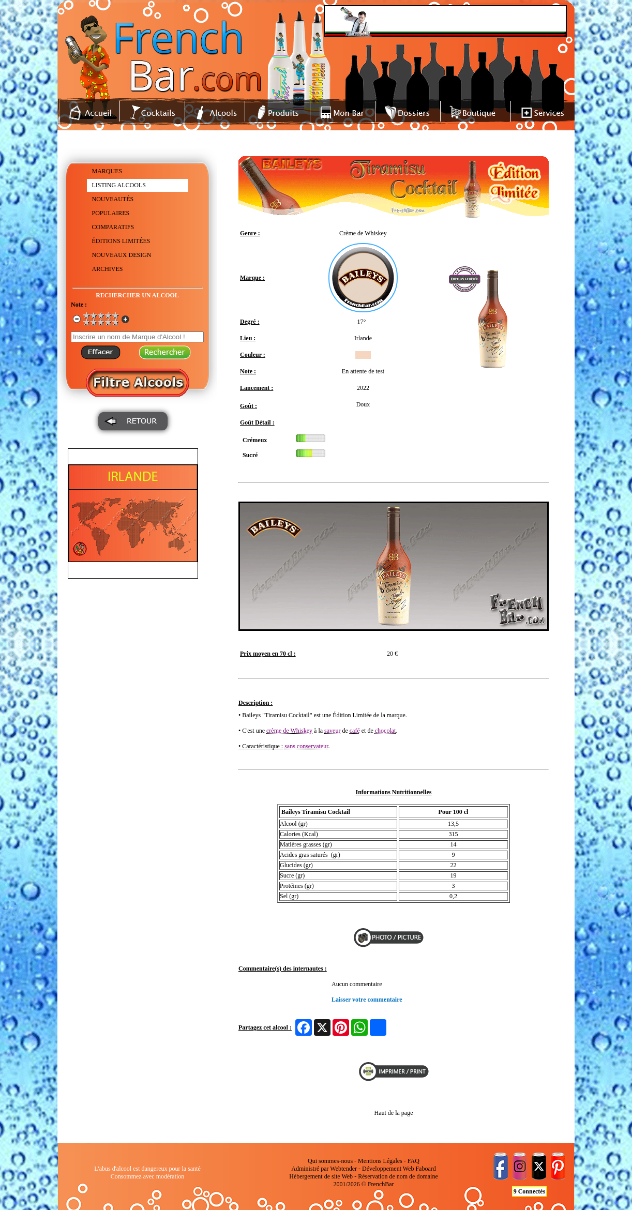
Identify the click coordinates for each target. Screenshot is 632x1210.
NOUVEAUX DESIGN (122, 255)
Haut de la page (393, 1112)
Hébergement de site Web (321, 1176)
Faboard (425, 1168)
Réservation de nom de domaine (398, 1176)
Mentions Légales (380, 1160)
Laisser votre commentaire (367, 999)
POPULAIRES (111, 213)
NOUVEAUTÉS (113, 199)
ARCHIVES (107, 269)
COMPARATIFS (113, 227)
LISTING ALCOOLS (119, 185)
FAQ (413, 1160)
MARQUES (107, 171)
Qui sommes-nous (330, 1160)
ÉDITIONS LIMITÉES (121, 241)
